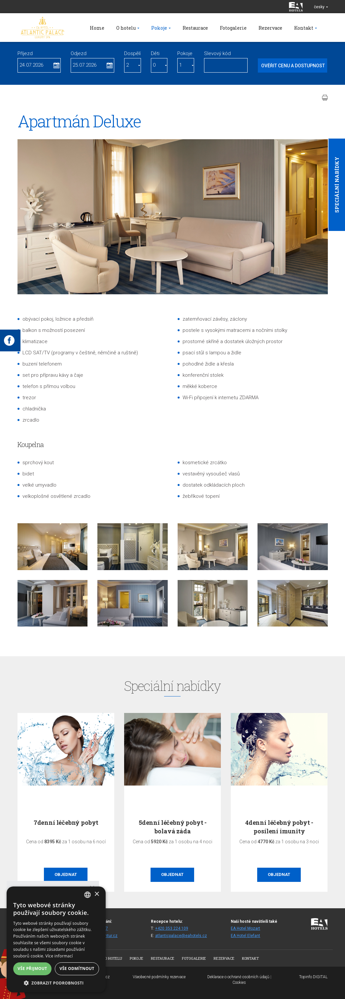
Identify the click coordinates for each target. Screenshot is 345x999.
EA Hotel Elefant (245, 935)
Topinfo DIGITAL (313, 977)
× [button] (96, 894)
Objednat (65, 874)
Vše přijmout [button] (32, 968)
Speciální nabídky (336, 185)
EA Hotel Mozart (245, 928)
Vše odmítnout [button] (76, 968)
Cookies (239, 982)
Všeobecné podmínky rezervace (159, 977)
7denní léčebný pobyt (66, 822)
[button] (56, 983)
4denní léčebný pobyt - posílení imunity (279, 827)
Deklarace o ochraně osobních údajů (238, 977)
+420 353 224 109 (171, 928)
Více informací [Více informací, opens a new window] (59, 956)
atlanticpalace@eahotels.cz (181, 935)
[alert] (56, 939)
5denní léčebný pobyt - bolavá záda (173, 827)
